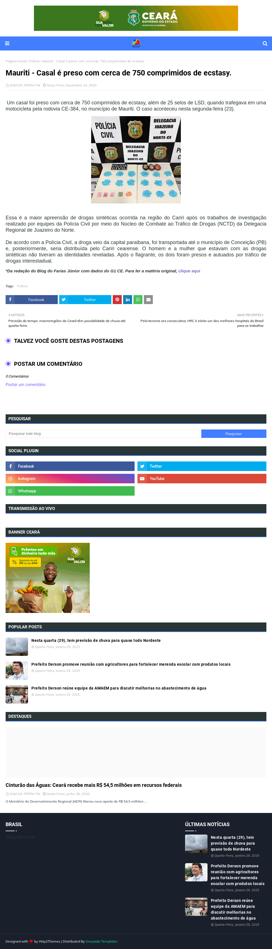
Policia (34, 61)
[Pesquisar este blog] (103, 433)
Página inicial (16, 61)
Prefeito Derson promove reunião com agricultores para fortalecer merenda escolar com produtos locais (130, 664)
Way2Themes (49, 941)
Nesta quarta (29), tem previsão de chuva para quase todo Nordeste (96, 640)
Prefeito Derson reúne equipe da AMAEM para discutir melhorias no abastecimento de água (118, 688)
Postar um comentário (25, 384)
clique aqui (188, 271)
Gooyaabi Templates (101, 941)
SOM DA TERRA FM (25, 85)
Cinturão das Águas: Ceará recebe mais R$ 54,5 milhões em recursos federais (94, 785)
